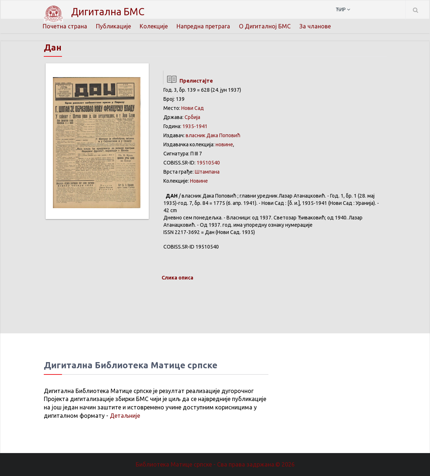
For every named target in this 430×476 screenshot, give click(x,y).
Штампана (207, 172)
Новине (199, 181)
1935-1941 (195, 126)
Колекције (154, 26)
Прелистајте (188, 81)
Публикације (113, 26)
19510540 (208, 163)
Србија (192, 117)
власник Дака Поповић (213, 135)
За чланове (315, 26)
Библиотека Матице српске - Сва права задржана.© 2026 (215, 464)
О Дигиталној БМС (265, 26)
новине (224, 144)
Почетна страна (65, 26)
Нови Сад (192, 108)
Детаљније (125, 415)
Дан (53, 47)
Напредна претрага (203, 26)
